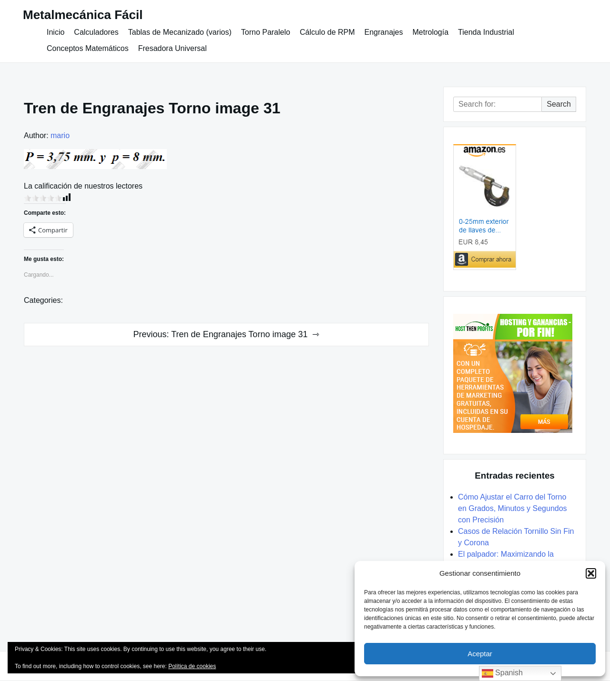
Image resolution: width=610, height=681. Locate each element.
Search (559, 104)
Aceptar (480, 654)
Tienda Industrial (486, 32)
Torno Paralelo (265, 32)
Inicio (55, 32)
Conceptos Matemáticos (88, 48)
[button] (591, 573)
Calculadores (96, 32)
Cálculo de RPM (327, 32)
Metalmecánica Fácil (82, 15)
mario (60, 135)
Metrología (430, 32)
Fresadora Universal (172, 48)
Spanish (502, 673)
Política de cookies (192, 666)
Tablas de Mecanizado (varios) (180, 32)
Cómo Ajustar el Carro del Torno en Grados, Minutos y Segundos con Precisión (512, 508)
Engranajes (384, 32)
